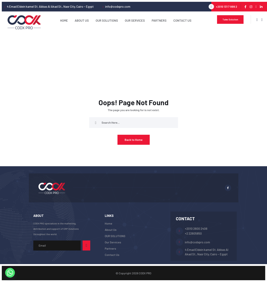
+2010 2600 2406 (196, 228)
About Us (82, 20)
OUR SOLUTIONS (107, 20)
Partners (159, 20)
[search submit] (95, 122)
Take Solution (230, 19)
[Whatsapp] (10, 273)
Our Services (135, 20)
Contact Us (182, 20)
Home (64, 20)
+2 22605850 (193, 233)
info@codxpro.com (197, 242)
